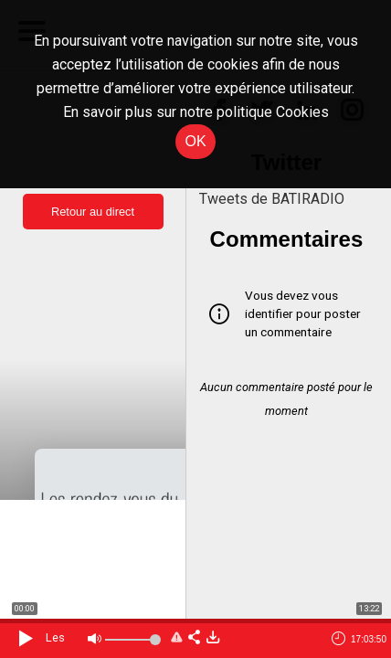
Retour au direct (92, 211)
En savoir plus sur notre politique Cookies (196, 112)
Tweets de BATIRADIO (271, 198)
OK (195, 141)
